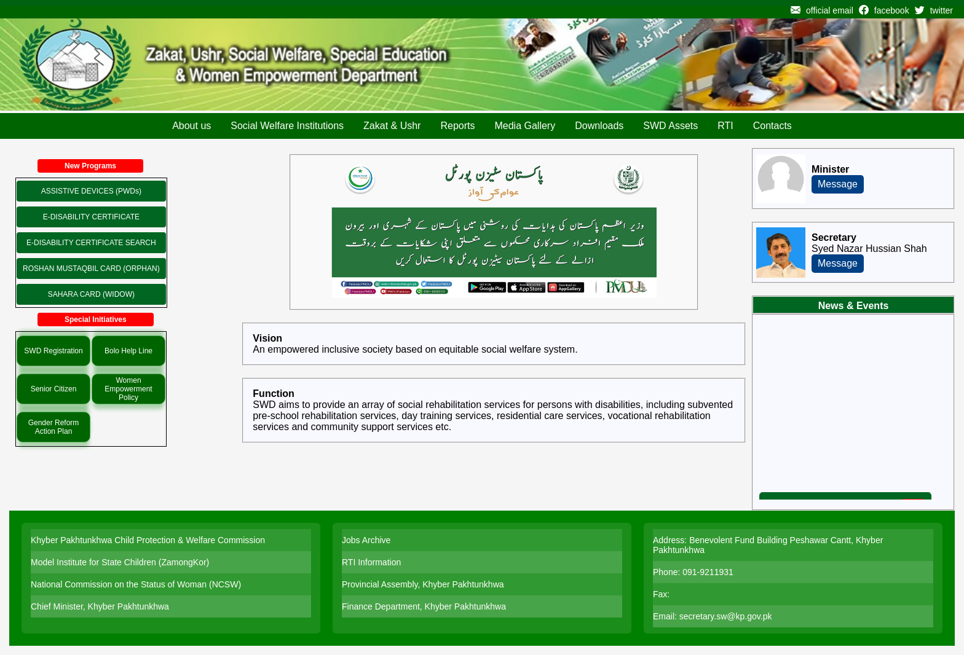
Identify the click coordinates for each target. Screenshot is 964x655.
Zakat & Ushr (392, 125)
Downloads (599, 125)
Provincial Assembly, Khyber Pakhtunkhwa (423, 584)
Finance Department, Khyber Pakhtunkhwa (424, 606)
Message (838, 184)
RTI (725, 125)
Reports (457, 125)
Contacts (772, 125)
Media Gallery (524, 125)
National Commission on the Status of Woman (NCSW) (136, 584)
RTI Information (371, 562)
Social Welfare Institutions (287, 125)
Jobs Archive (366, 540)
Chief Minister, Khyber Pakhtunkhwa (100, 606)
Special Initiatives (96, 319)
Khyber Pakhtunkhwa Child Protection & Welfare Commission (148, 540)
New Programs (90, 166)
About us (191, 125)
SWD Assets (670, 125)
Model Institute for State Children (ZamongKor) (120, 562)
